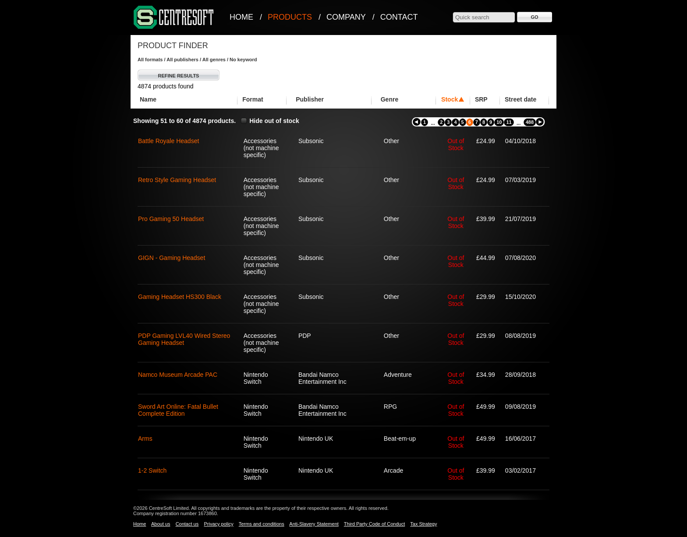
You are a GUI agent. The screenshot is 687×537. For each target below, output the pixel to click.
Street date (520, 99)
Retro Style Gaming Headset (177, 179)
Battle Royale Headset (168, 140)
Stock (449, 99)
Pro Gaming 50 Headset (171, 218)
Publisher (310, 99)
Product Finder (173, 45)
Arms (145, 438)
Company (346, 17)
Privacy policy (218, 523)
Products (290, 17)
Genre (389, 99)
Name (148, 99)
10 (499, 122)
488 (530, 122)
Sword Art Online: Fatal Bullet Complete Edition (178, 410)
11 (508, 122)
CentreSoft (174, 17)
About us (160, 523)
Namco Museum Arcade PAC (177, 374)
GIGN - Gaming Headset (171, 257)
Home (241, 17)
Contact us (187, 523)
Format (252, 99)
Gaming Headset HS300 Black (179, 296)
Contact (399, 17)
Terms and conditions (261, 523)
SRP (481, 99)
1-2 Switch (152, 470)
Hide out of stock (274, 120)
